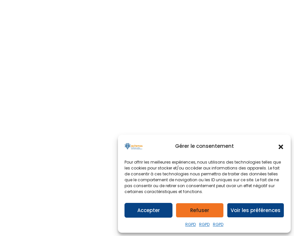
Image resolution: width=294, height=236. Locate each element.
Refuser (199, 210)
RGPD (190, 224)
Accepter (148, 210)
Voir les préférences (256, 210)
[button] (281, 146)
